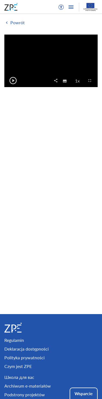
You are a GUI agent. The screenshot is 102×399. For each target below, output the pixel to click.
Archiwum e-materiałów (27, 385)
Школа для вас (19, 377)
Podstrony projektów (24, 394)
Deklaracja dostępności (26, 348)
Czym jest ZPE (18, 366)
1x (79, 80)
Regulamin (14, 340)
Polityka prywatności (24, 357)
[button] (61, 7)
